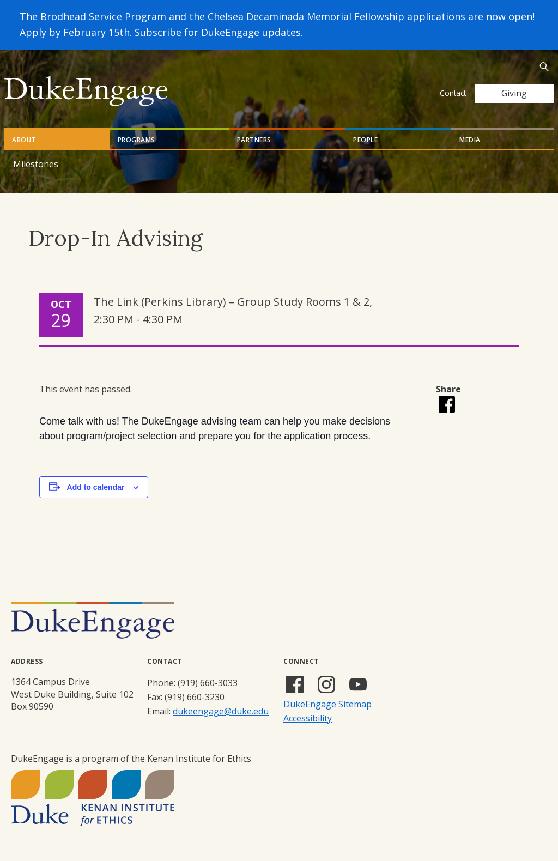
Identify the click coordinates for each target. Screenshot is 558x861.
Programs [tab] (136, 139)
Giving (514, 93)
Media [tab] (470, 139)
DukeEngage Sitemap (327, 704)
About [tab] (24, 139)
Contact (453, 93)
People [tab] (365, 139)
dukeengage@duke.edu (221, 711)
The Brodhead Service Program (93, 16)
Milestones (35, 164)
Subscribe (158, 32)
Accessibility (307, 718)
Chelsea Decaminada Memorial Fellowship (306, 16)
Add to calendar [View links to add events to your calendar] (96, 487)
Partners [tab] (254, 139)
